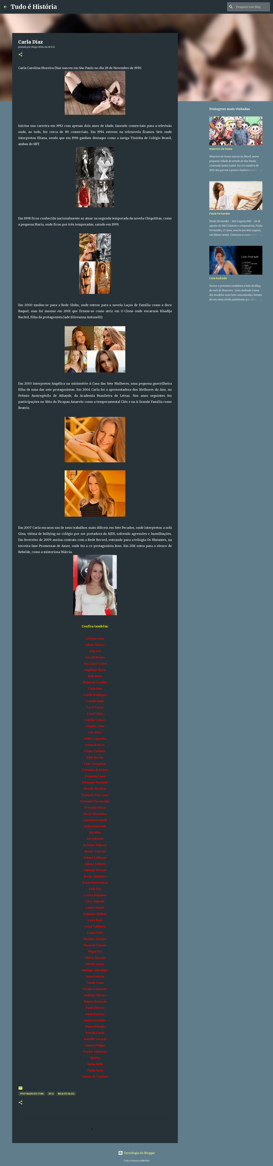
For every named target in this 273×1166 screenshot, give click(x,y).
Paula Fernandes (219, 213)
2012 (51, 1093)
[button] (20, 54)
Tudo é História (34, 7)
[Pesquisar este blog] (250, 6)
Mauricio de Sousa (220, 148)
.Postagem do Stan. (32, 1093)
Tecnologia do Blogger (136, 1153)
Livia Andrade (218, 278)
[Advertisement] (197, 164)
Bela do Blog (66, 1093)
